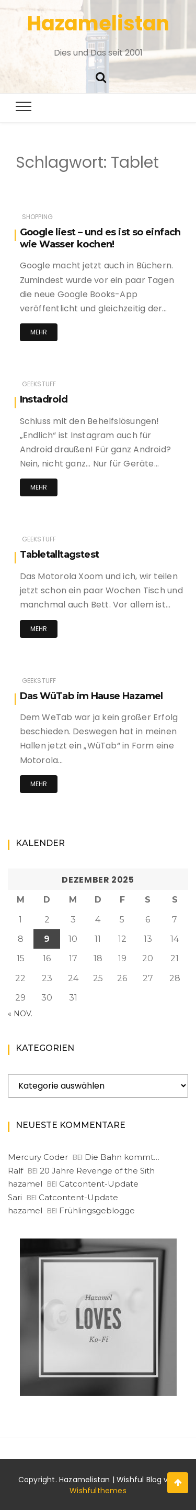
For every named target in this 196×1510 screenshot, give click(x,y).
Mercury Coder (38, 1157)
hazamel (25, 1184)
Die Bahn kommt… (122, 1157)
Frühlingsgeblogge (97, 1210)
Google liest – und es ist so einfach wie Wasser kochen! (100, 238)
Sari (15, 1197)
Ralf (15, 1171)
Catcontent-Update (99, 1184)
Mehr (39, 332)
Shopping (37, 216)
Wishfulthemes (98, 1490)
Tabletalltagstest (59, 554)
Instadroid (44, 399)
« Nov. (20, 1013)
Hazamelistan (98, 23)
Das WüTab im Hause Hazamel (91, 696)
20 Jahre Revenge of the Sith (97, 1171)
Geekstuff (39, 383)
